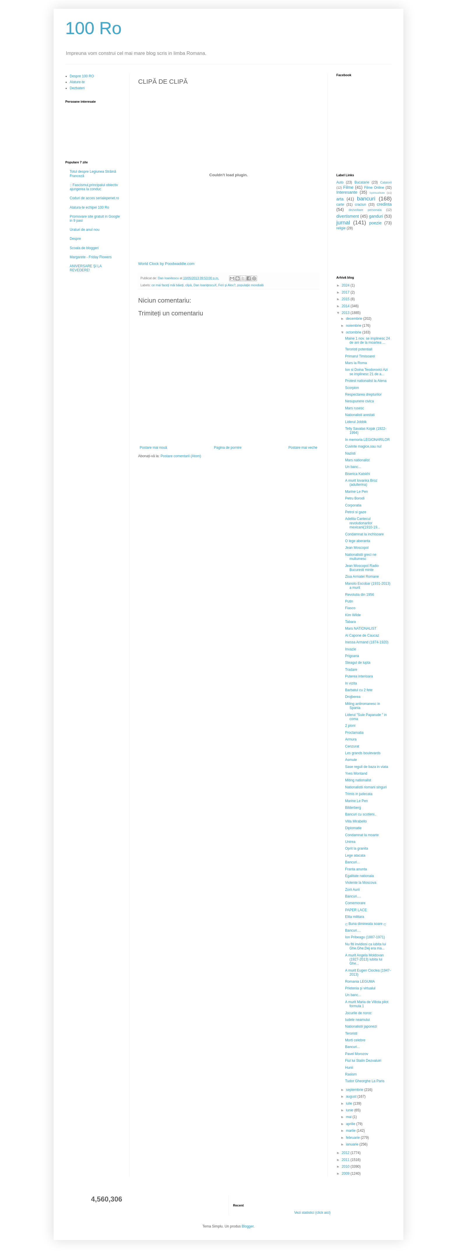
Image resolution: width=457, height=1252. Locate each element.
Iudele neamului (357, 1020)
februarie (353, 1138)
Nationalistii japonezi (361, 1026)
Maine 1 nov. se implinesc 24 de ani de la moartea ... (367, 340)
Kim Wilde (353, 615)
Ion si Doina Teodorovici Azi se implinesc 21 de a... (366, 372)
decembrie (354, 319)
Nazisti (350, 453)
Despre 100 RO (82, 76)
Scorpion (352, 388)
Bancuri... (352, 862)
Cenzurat (352, 746)
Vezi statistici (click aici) (312, 1213)
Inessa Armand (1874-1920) (367, 642)
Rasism (351, 1074)
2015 (346, 299)
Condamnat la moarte (362, 835)
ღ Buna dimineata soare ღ (365, 924)
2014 (346, 306)
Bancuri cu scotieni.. (360, 814)
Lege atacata (355, 855)
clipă (188, 285)
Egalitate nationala (359, 876)
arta (340, 199)
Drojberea (353, 697)
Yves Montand (356, 773)
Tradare (351, 670)
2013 (346, 313)
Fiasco (350, 608)
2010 (346, 1166)
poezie (375, 223)
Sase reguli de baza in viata (366, 767)
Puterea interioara (359, 676)
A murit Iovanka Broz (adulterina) (361, 483)
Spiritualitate (377, 192)
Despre (75, 239)
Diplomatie (353, 828)
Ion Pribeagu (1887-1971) (365, 937)
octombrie (354, 332)
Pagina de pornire (228, 448)
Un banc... (353, 467)
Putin (349, 601)
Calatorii (386, 182)
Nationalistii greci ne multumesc (360, 557)
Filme (348, 187)
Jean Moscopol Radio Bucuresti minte (362, 568)
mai (349, 1117)
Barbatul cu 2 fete (358, 690)
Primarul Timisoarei (360, 356)
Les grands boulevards (362, 753)
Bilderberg (353, 808)
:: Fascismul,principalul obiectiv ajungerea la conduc (94, 187)
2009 (346, 1173)
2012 (346, 1153)
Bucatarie (361, 182)
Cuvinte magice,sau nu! (363, 446)
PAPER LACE (356, 910)
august (351, 1096)
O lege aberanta (357, 541)
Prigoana (352, 656)
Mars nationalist (357, 460)
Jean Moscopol (357, 548)
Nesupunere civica (359, 401)
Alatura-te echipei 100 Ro (89, 207)
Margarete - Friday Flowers (91, 257)
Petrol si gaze (355, 512)
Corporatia (353, 505)
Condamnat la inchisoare (364, 534)
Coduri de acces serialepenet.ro (94, 198)
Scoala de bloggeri (84, 248)
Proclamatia (354, 733)
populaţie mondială (250, 285)
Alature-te (77, 82)
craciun (360, 204)
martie (351, 1131)
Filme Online (374, 188)
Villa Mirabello (356, 821)
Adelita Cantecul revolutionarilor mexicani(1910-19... (362, 523)
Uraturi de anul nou (84, 230)
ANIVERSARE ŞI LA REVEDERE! (85, 268)
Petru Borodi (355, 498)
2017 (346, 292)
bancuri (366, 198)
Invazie (350, 649)
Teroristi (351, 1033)
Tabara (350, 622)
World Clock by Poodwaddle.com (166, 263)
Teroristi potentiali (358, 349)
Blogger (248, 1226)
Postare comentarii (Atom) (181, 456)
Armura (350, 739)
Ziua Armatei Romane (362, 577)
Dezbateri (77, 88)
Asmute (351, 760)
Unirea (350, 842)
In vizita (351, 683)
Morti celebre (355, 1040)
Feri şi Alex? (226, 285)
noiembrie (354, 326)
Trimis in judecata (358, 794)
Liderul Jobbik (356, 422)
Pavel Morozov (356, 1054)
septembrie (355, 1090)
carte (340, 204)
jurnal (343, 222)
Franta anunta (356, 869)
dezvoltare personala (365, 210)
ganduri (376, 216)
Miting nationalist (358, 780)
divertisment (347, 216)
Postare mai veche (303, 448)
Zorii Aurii (352, 890)
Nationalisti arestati (360, 415)
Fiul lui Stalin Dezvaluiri (363, 1061)
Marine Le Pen (356, 492)
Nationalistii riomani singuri (366, 787)
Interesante (346, 192)
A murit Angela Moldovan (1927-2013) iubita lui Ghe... (364, 959)
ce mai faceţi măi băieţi (168, 285)
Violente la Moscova (360, 883)
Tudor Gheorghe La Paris (364, 1081)
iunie (350, 1110)
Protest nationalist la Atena (365, 381)
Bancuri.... (353, 896)
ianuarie (352, 1144)
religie (341, 228)
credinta (384, 204)
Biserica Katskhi (357, 474)
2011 (346, 1160)
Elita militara (354, 917)
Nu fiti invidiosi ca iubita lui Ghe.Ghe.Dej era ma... (365, 946)
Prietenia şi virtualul (360, 988)
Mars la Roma (356, 363)
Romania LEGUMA (360, 981)
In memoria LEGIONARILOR (367, 440)
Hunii (349, 1068)
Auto (340, 182)
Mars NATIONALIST (361, 628)
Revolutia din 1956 (359, 595)
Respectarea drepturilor (363, 394)
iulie (349, 1103)
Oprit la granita (356, 848)
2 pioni (350, 726)
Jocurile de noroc (358, 1013)
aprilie (351, 1124)
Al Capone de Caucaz (362, 635)
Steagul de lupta (357, 663)
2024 (346, 285)
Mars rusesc (354, 408)
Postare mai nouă (153, 448)
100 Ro (93, 28)
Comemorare (355, 903)
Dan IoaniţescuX (205, 285)
